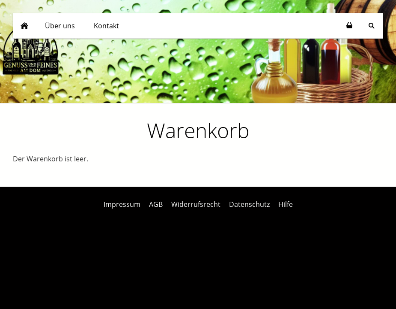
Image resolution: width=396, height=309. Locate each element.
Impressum (122, 204)
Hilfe (285, 204)
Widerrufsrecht (195, 204)
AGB (156, 204)
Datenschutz (249, 204)
